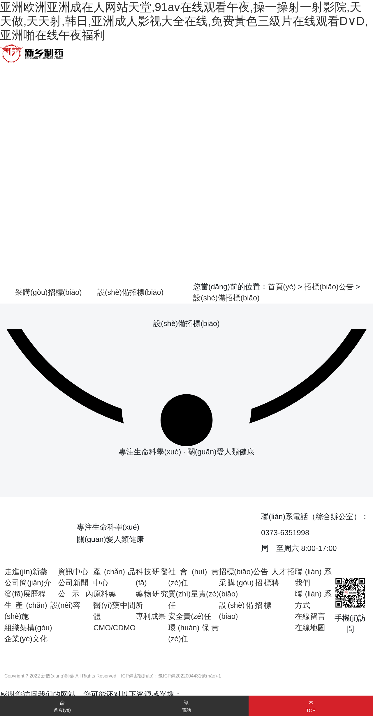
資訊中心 (73, 572)
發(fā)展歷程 (25, 594)
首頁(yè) (282, 287)
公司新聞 (73, 583)
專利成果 (151, 616)
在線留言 (310, 616)
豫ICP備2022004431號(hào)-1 (189, 675)
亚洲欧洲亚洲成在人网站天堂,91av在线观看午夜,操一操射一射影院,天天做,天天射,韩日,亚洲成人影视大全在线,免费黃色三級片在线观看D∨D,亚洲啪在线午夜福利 (184, 21)
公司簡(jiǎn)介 (27, 583)
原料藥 (104, 594)
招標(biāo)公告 (328, 287)
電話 (186, 705)
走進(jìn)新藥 (25, 572)
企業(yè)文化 (25, 639)
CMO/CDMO (114, 628)
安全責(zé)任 (189, 616)
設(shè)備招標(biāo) (226, 298)
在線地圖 (310, 628)
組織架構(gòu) (28, 628)
